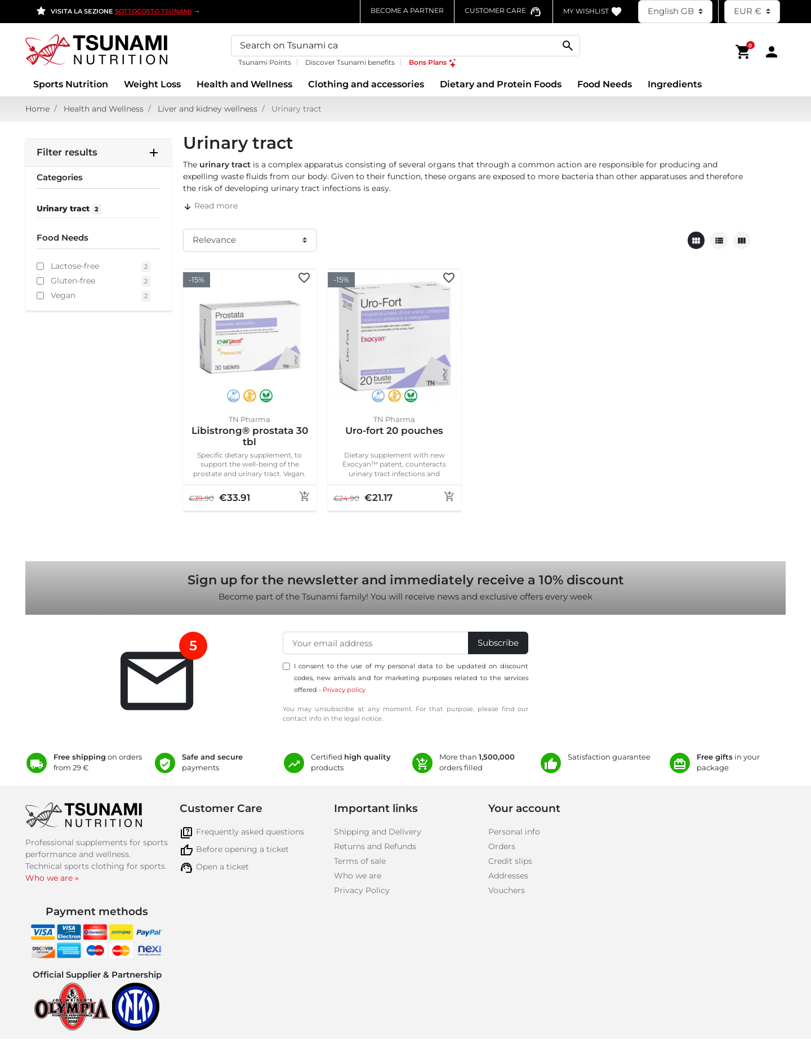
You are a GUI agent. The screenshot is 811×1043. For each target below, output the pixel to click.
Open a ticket (222, 867)
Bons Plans (433, 62)
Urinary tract (69, 209)
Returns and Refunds (375, 846)
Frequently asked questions (250, 832)
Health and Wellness (104, 109)
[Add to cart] (304, 496)
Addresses (508, 876)
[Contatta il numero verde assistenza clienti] (503, 10)
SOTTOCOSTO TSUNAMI (153, 11)
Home (37, 109)
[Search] (405, 45)
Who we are (357, 876)
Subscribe (498, 642)
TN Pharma (249, 419)
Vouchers (506, 890)
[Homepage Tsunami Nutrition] (116, 51)
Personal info (514, 832)
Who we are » (52, 878)
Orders (501, 846)
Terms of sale (360, 861)
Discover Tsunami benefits (350, 62)
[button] (743, 51)
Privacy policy (344, 690)
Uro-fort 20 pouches (394, 430)
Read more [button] (210, 206)
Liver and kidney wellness (207, 109)
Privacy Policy (362, 890)
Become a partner (407, 10)
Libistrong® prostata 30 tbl (249, 436)
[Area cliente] (771, 51)
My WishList (592, 11)
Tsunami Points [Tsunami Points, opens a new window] (264, 62)
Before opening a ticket (242, 849)
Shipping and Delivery (377, 832)
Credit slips (510, 861)
